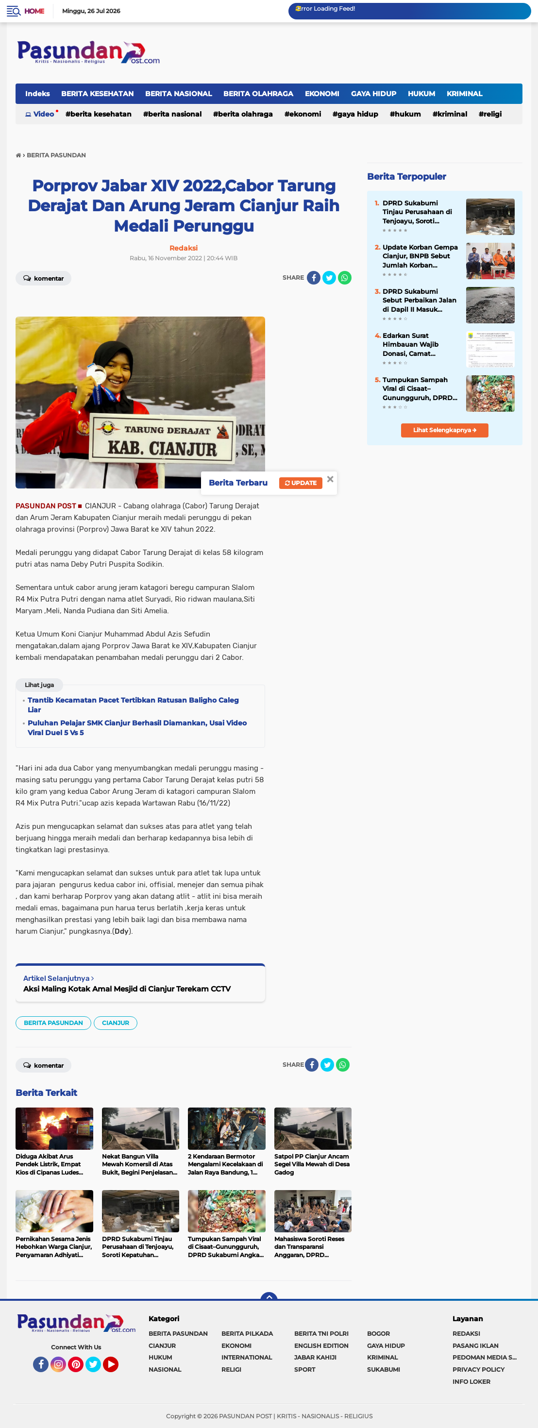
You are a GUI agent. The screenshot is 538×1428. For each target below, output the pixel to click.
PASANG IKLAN (476, 1345)
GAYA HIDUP (373, 93)
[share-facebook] (313, 278)
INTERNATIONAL (246, 1357)
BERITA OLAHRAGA (258, 93)
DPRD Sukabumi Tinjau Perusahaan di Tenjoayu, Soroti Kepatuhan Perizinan (417, 212)
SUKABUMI (383, 1369)
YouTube (117, 1369)
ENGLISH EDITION (321, 1345)
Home (34, 11)
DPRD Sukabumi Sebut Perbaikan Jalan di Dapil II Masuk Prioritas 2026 (419, 300)
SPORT (304, 1369)
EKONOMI (322, 93)
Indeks (37, 93)
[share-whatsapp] (345, 278)
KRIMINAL (464, 93)
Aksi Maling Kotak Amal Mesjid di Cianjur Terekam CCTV (127, 988)
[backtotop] (269, 1301)
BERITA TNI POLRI (321, 1333)
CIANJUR (115, 1022)
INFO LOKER (471, 1381)
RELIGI (493, 114)
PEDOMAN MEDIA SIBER (487, 1357)
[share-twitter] (329, 278)
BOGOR (378, 1333)
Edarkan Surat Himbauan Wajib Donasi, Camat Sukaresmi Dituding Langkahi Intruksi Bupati (416, 345)
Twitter (97, 1369)
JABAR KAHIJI (315, 1357)
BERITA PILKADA (247, 1333)
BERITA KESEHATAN (97, 93)
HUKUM (421, 93)
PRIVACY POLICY (478, 1369)
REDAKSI (466, 1333)
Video (44, 114)
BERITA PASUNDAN (53, 1022)
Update (301, 483)
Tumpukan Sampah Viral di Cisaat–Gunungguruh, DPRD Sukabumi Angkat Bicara (418, 389)
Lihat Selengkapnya (445, 430)
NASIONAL (165, 1369)
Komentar (43, 278)
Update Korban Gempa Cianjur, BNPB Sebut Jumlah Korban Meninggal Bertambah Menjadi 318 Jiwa (420, 256)
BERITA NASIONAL (178, 93)
